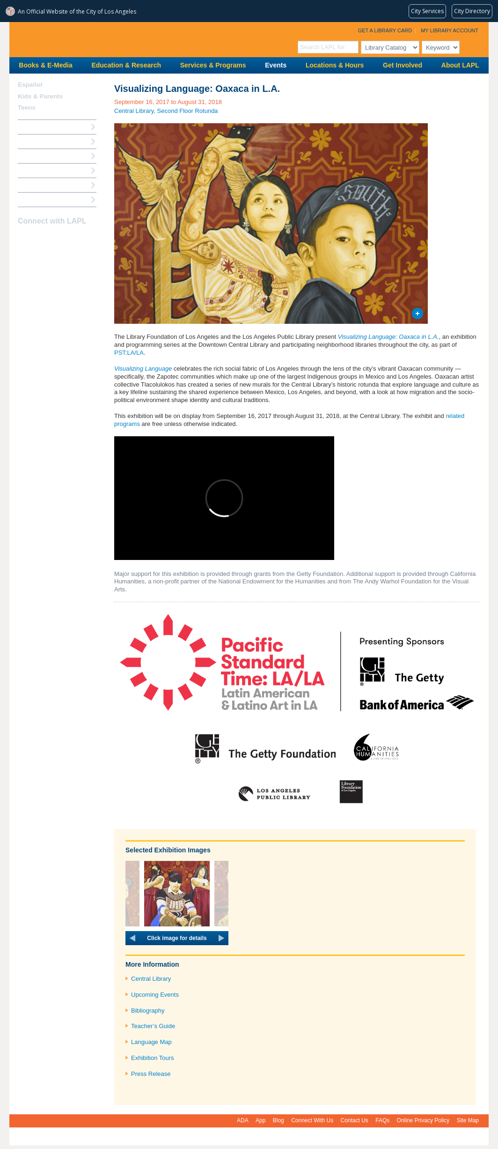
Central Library (151, 978)
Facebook (23, 239)
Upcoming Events (155, 994)
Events (275, 65)
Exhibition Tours (152, 1057)
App (260, 1120)
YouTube (56, 239)
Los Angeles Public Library (124, 39)
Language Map (151, 1041)
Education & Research (126, 65)
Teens (27, 107)
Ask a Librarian (40, 170)
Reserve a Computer (47, 155)
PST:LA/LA (129, 352)
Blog (278, 1120)
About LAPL (460, 65)
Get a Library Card (385, 30)
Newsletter (73, 239)
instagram (40, 239)
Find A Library (38, 199)
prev (132, 938)
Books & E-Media (45, 65)
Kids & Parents (40, 96)
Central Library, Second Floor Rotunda (166, 110)
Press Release (151, 1073)
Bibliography (148, 1010)
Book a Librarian (42, 184)
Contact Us (354, 1120)
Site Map (468, 1120)
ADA (243, 1120)
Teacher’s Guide (153, 1026)
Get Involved (402, 65)
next (221, 938)
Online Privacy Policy (423, 1120)
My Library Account (449, 30)
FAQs (382, 1120)
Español (30, 84)
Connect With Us (312, 1120)
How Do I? (33, 126)
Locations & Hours (335, 65)
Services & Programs (213, 65)
